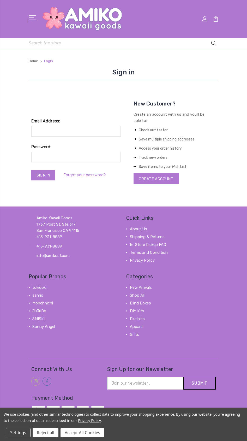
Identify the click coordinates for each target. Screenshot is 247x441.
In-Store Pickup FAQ (148, 245)
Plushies (137, 319)
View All (39, 334)
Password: (41, 146)
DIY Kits (137, 311)
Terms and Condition (149, 252)
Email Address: (45, 120)
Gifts (134, 334)
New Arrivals (141, 287)
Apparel (136, 327)
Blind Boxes (140, 303)
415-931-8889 (49, 246)
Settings (18, 433)
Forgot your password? (85, 175)
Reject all (45, 433)
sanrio (37, 295)
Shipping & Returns (147, 237)
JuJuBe (39, 311)
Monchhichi (42, 303)
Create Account (156, 178)
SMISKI (38, 319)
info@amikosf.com (53, 256)
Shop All (137, 295)
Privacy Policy (142, 260)
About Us (138, 229)
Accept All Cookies (82, 433)
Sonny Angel (43, 327)
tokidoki (39, 287)
